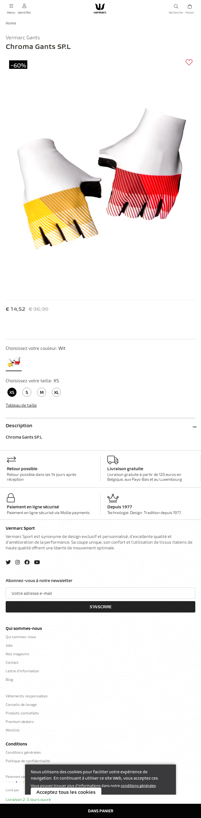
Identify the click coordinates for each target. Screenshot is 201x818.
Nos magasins (17, 653)
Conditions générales (23, 752)
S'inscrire (101, 606)
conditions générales (138, 786)
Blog (9, 679)
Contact (12, 662)
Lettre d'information (22, 671)
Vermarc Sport (20, 528)
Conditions (16, 744)
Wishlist (13, 730)
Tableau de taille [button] (21, 405)
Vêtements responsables (27, 696)
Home (11, 23)
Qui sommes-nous (24, 628)
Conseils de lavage (21, 704)
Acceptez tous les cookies (66, 792)
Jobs (9, 645)
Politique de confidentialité (28, 761)
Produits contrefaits (22, 713)
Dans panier (100, 810)
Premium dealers (20, 721)
